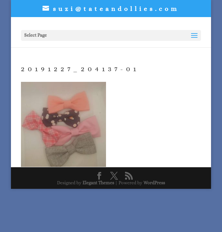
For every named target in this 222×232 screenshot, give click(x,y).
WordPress (154, 182)
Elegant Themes (98, 182)
